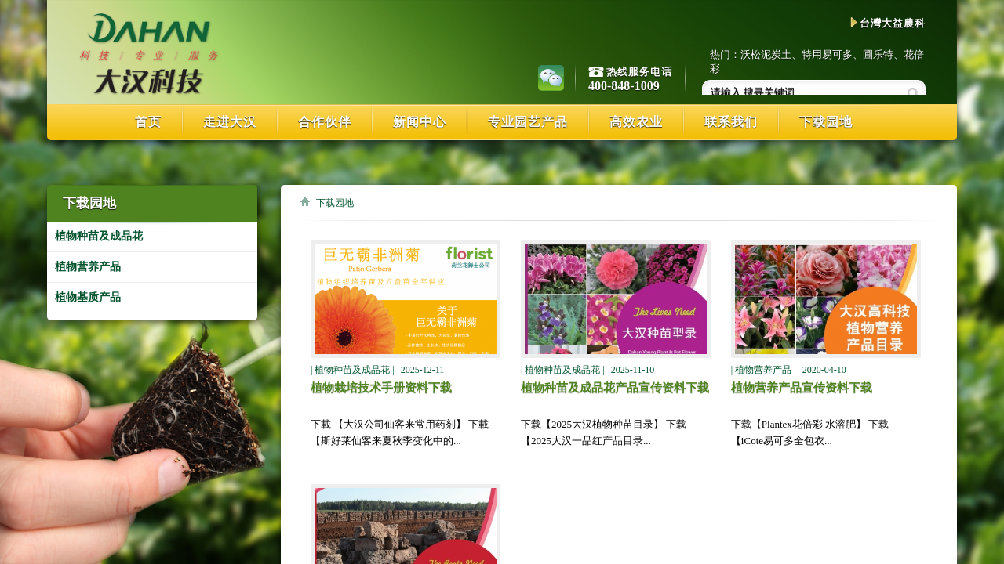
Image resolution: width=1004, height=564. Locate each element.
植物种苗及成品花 (99, 236)
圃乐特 (878, 54)
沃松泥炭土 (765, 54)
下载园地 (826, 121)
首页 (148, 121)
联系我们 (731, 121)
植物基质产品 (88, 297)
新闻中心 (419, 121)
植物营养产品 (88, 267)
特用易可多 (827, 54)
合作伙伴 (324, 121)
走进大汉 (229, 121)
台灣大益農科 (888, 23)
